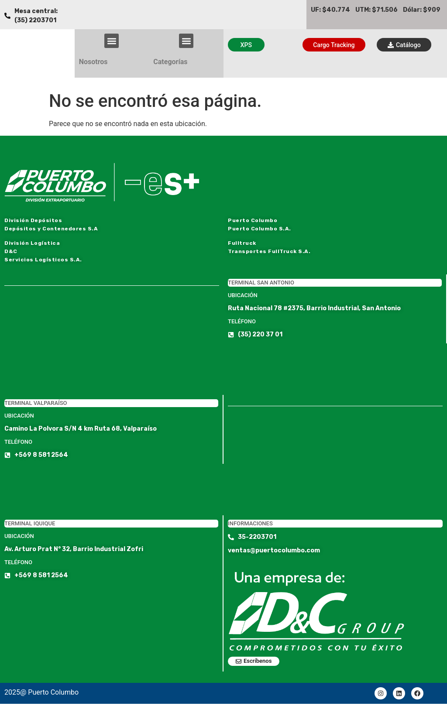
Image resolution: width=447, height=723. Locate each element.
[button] (111, 41)
